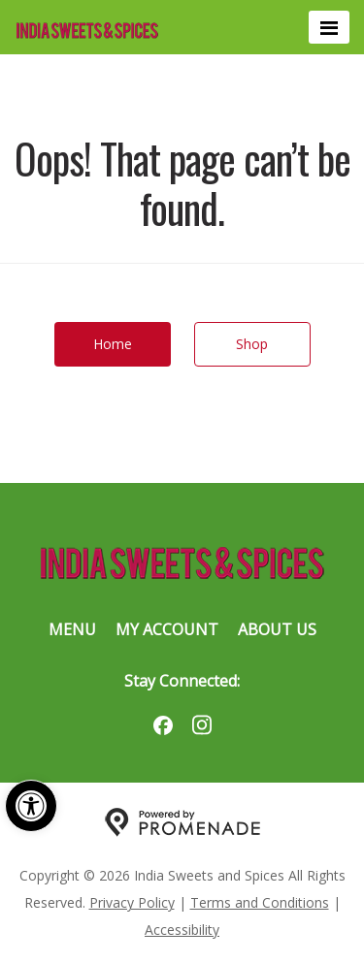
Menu (72, 629)
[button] (31, 806)
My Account (167, 629)
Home (112, 344)
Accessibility (182, 929)
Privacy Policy (132, 902)
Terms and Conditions (259, 902)
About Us (277, 629)
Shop (252, 344)
